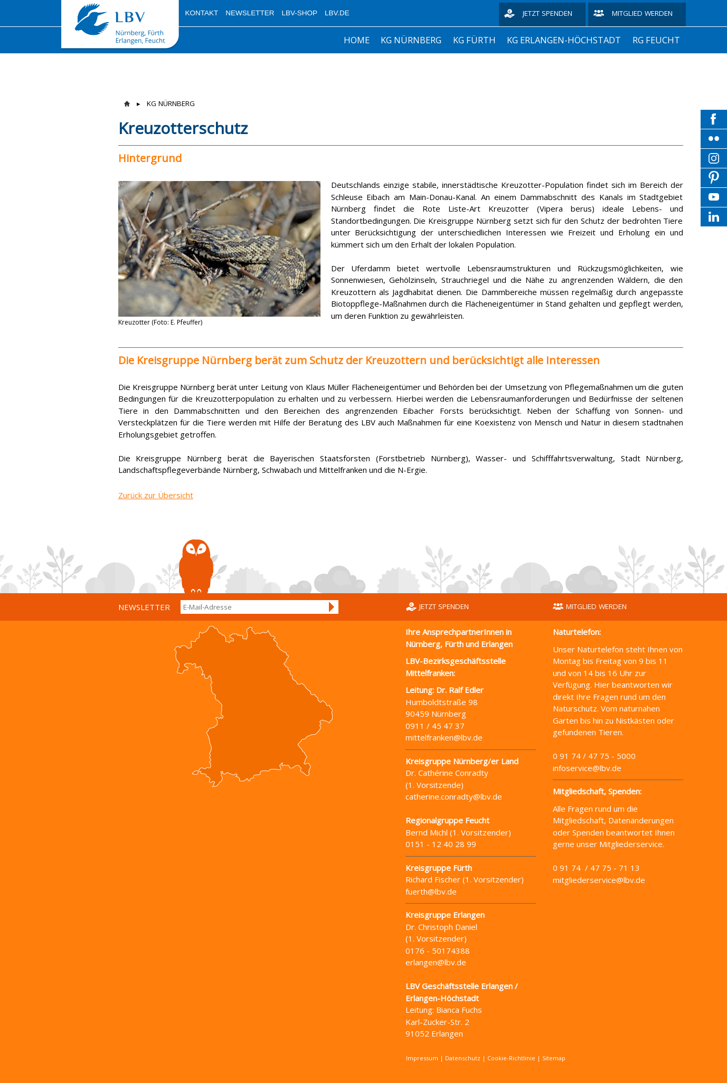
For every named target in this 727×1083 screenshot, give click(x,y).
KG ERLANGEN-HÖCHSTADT (564, 40)
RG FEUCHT (656, 40)
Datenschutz (462, 1058)
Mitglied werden (642, 13)
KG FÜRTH (474, 40)
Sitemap (553, 1058)
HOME (357, 40)
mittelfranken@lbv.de (444, 737)
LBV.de (337, 13)
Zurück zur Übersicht (155, 495)
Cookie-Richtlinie (511, 1058)
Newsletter (249, 13)
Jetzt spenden (547, 13)
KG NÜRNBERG (411, 40)
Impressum (422, 1058)
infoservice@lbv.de (587, 768)
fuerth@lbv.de (431, 891)
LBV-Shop (300, 13)
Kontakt (202, 13)
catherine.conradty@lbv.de (453, 796)
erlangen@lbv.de (435, 962)
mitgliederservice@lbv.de (599, 880)
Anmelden (332, 607)
